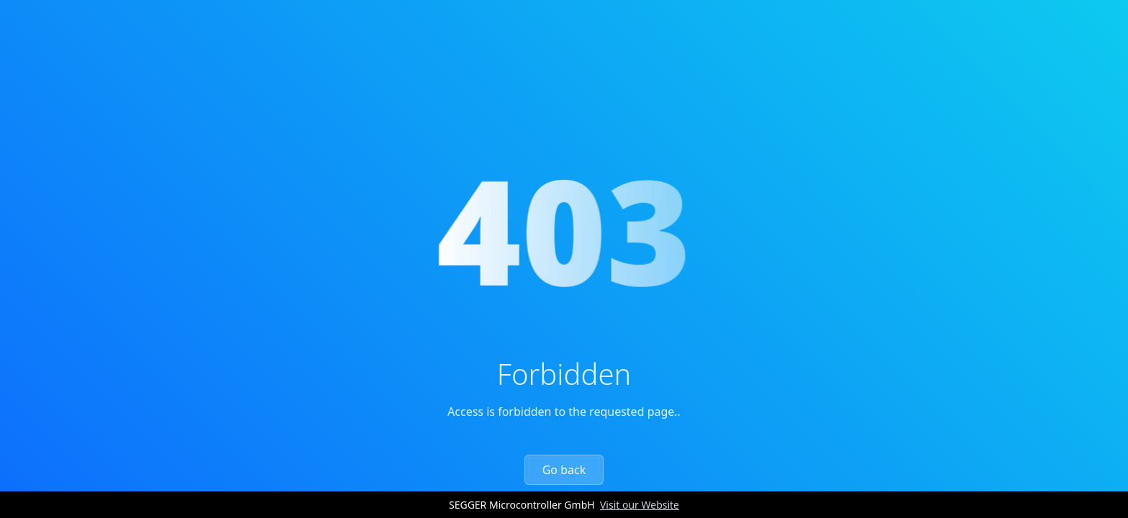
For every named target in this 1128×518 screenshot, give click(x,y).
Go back (564, 470)
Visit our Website (639, 505)
